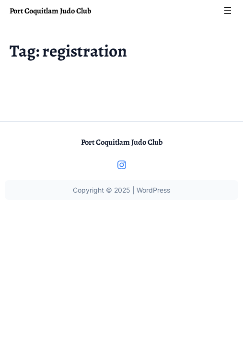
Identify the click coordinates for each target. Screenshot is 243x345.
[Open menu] (227, 10)
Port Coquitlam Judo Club (50, 10)
